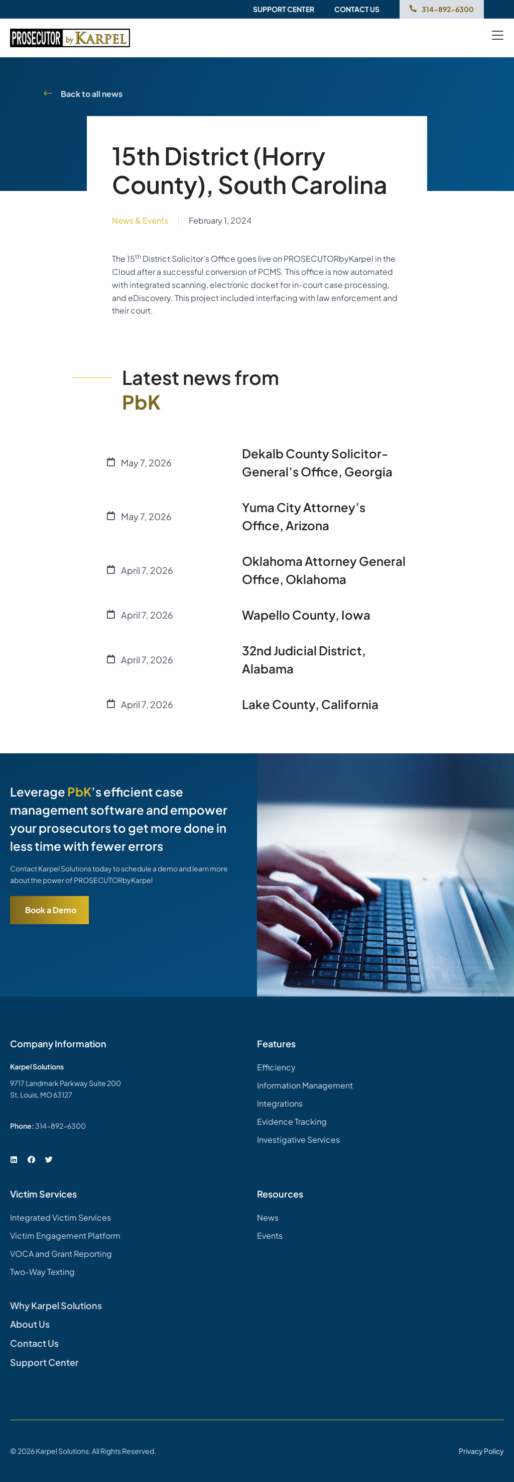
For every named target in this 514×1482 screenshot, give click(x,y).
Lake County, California (310, 704)
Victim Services (43, 1194)
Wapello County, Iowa (306, 614)
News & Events (140, 220)
